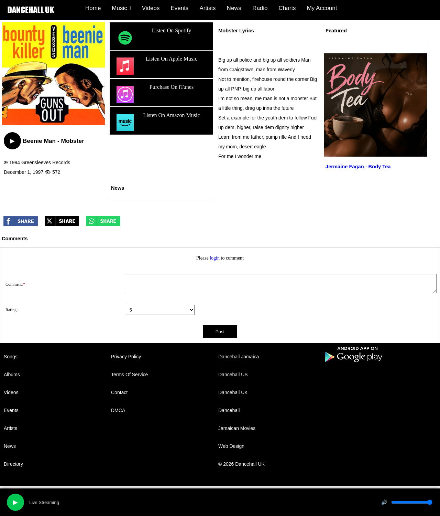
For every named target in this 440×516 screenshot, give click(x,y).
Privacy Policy (126, 356)
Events (179, 8)
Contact (119, 392)
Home (93, 8)
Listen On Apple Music (156, 66)
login (215, 258)
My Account (322, 8)
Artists (207, 8)
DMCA (118, 410)
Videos (151, 8)
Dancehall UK (233, 392)
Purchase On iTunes (154, 94)
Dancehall (229, 410)
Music (121, 8)
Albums (12, 374)
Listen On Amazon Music (157, 122)
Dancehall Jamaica (238, 356)
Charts (287, 8)
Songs (11, 356)
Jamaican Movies (236, 428)
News (234, 8)
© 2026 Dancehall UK (241, 464)
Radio (259, 8)
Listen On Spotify (153, 38)
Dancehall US (233, 374)
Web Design (231, 446)
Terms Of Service (129, 374)
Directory (13, 464)
